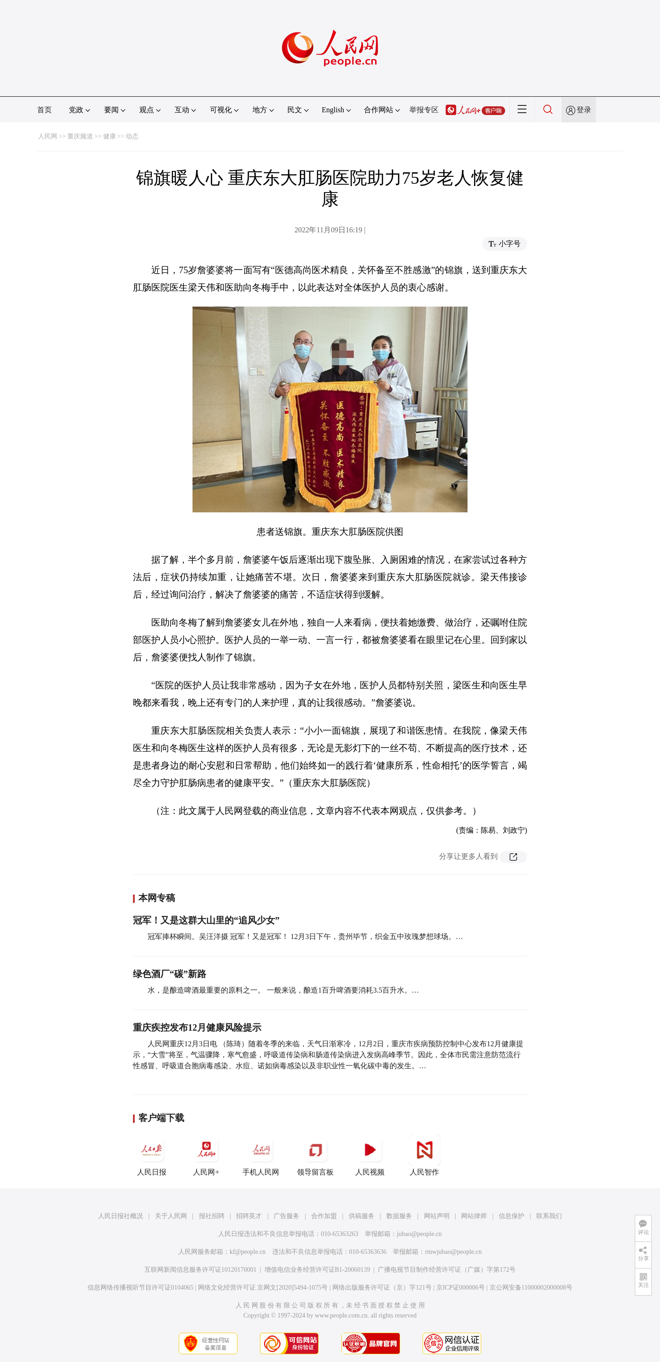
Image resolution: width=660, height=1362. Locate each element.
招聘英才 (249, 1216)
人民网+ (206, 1155)
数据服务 (399, 1216)
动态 (132, 136)
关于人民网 (171, 1216)
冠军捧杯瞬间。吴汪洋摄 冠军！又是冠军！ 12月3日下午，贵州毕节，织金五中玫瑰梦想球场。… (305, 936)
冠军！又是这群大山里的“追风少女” (206, 920)
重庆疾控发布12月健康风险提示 (197, 1027)
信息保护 (511, 1216)
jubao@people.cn (419, 1233)
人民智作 (424, 1155)
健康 (109, 136)
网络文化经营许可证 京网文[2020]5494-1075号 (263, 1287)
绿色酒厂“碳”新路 (169, 974)
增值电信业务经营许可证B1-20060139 (317, 1269)
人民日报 (152, 1155)
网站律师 (474, 1216)
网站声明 (437, 1216)
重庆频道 (80, 136)
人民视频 (370, 1155)
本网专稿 (156, 898)
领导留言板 (315, 1155)
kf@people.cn (248, 1251)
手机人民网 (260, 1155)
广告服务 (286, 1216)
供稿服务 (361, 1216)
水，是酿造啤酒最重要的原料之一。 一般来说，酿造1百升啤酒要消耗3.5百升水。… (283, 990)
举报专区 (424, 110)
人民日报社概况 (120, 1216)
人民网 (47, 136)
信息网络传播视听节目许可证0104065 (140, 1287)
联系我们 (549, 1216)
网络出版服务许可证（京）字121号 (382, 1287)
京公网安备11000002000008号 (531, 1287)
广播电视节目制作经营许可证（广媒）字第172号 (447, 1269)
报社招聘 (212, 1216)
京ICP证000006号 (460, 1287)
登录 (584, 110)
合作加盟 (324, 1216)
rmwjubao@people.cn (453, 1251)
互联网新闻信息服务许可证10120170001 (200, 1269)
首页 (44, 110)
